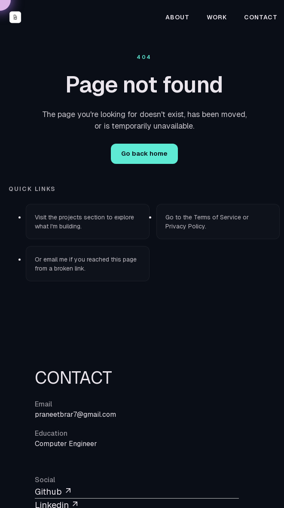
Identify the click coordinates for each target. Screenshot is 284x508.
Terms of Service (217, 217)
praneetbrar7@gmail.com (75, 414)
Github (54, 491)
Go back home (144, 153)
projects (70, 217)
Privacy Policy (185, 226)
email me (55, 259)
